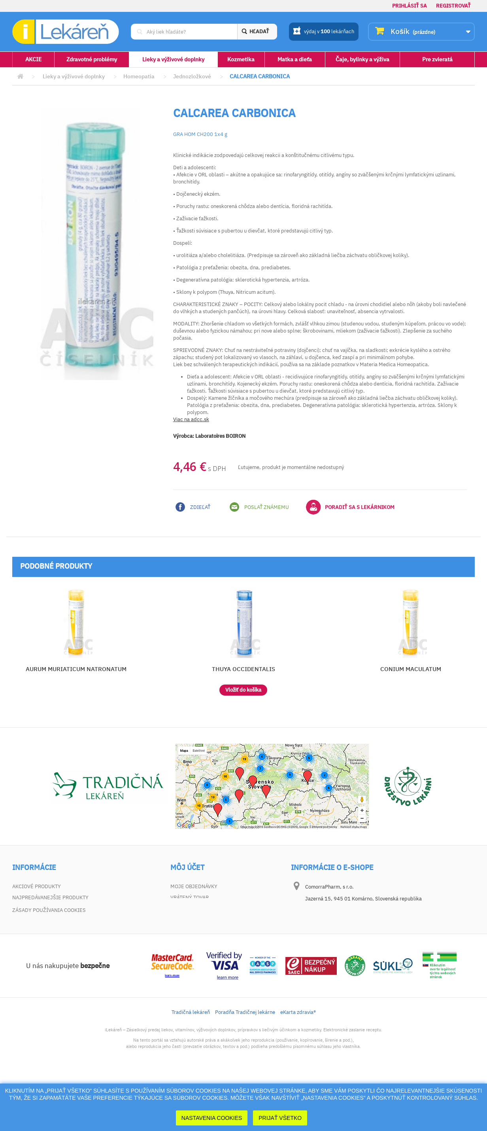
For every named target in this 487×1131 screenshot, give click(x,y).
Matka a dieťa (294, 59)
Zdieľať (193, 507)
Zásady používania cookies (49, 964)
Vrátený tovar (189, 897)
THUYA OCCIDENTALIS (243, 669)
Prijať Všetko (280, 1118)
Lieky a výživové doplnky (173, 59)
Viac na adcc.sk (191, 419)
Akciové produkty (36, 886)
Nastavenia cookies (211, 1118)
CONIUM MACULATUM (410, 669)
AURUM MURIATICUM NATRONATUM (76, 669)
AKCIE (33, 59)
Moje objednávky (193, 886)
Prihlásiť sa (409, 5)
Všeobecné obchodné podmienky (56, 919)
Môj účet (187, 867)
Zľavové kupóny (191, 930)
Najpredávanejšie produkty (50, 897)
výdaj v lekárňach (323, 32)
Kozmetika (241, 59)
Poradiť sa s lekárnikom (350, 506)
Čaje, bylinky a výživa (362, 59)
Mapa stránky (30, 952)
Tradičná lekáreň (191, 1066)
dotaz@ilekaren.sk (344, 949)
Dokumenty (27, 941)
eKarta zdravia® (298, 1066)
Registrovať (453, 5)
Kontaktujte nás (34, 908)
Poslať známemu (259, 507)
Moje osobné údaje (196, 919)
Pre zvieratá (437, 59)
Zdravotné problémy (91, 59)
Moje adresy (187, 908)
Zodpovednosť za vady (43, 930)
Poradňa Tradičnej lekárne (245, 1066)
